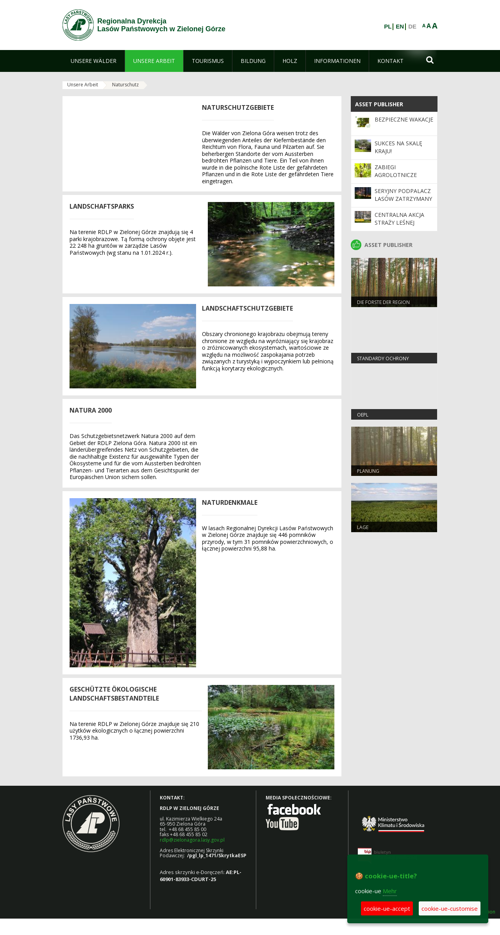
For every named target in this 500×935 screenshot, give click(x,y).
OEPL (362, 414)
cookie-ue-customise (449, 908)
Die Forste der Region (383, 302)
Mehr (390, 891)
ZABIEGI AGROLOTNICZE (396, 171)
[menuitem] (93, 61)
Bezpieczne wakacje (404, 119)
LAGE (362, 527)
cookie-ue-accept (387, 908)
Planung (368, 471)
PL (387, 26)
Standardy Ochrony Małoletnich (383, 361)
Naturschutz (125, 84)
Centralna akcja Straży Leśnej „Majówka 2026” (399, 222)
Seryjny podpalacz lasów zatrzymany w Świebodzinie (403, 199)
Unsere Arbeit (82, 84)
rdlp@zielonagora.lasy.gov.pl (192, 840)
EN (400, 26)
